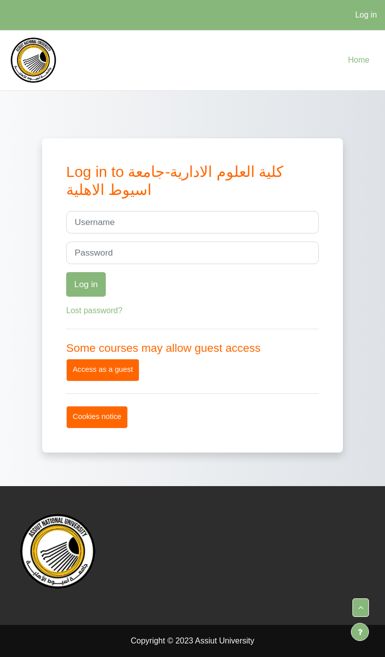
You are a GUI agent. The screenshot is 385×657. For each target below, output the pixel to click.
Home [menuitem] (358, 60)
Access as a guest (103, 369)
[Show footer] (360, 632)
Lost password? (94, 310)
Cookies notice (97, 416)
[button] (360, 607)
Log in (366, 15)
